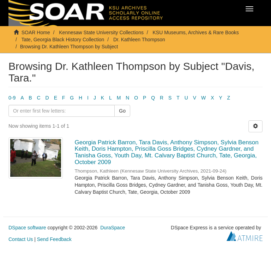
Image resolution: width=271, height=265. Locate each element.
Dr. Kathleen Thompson (139, 39)
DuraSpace (112, 227)
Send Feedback (54, 239)
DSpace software (27, 227)
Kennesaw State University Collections (101, 32)
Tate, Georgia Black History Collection (62, 39)
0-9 (12, 98)
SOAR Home (36, 32)
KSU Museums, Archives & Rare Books (196, 32)
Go (122, 111)
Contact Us (20, 239)
